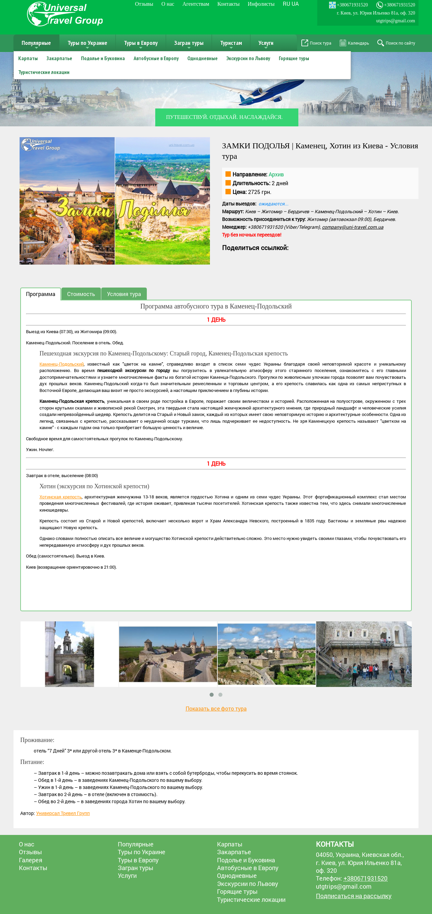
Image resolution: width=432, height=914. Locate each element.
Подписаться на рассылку (354, 896)
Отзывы (144, 4)
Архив (276, 174)
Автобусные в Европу (156, 58)
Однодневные (202, 58)
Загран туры (189, 45)
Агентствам (195, 4)
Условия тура (124, 293)
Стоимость (81, 293)
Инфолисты (261, 4)
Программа (40, 293)
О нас (167, 4)
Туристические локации (44, 72)
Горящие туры (294, 58)
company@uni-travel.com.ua (352, 227)
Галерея (30, 860)
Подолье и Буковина (103, 58)
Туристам (231, 45)
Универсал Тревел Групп (63, 813)
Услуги (266, 45)
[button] (203, 143)
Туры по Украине (87, 45)
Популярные (36, 45)
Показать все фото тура (216, 708)
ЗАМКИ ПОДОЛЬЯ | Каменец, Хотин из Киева (302, 145)
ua (295, 3)
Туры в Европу (141, 45)
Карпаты (28, 58)
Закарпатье (59, 58)
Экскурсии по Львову (248, 58)
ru (286, 3)
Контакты (228, 4)
